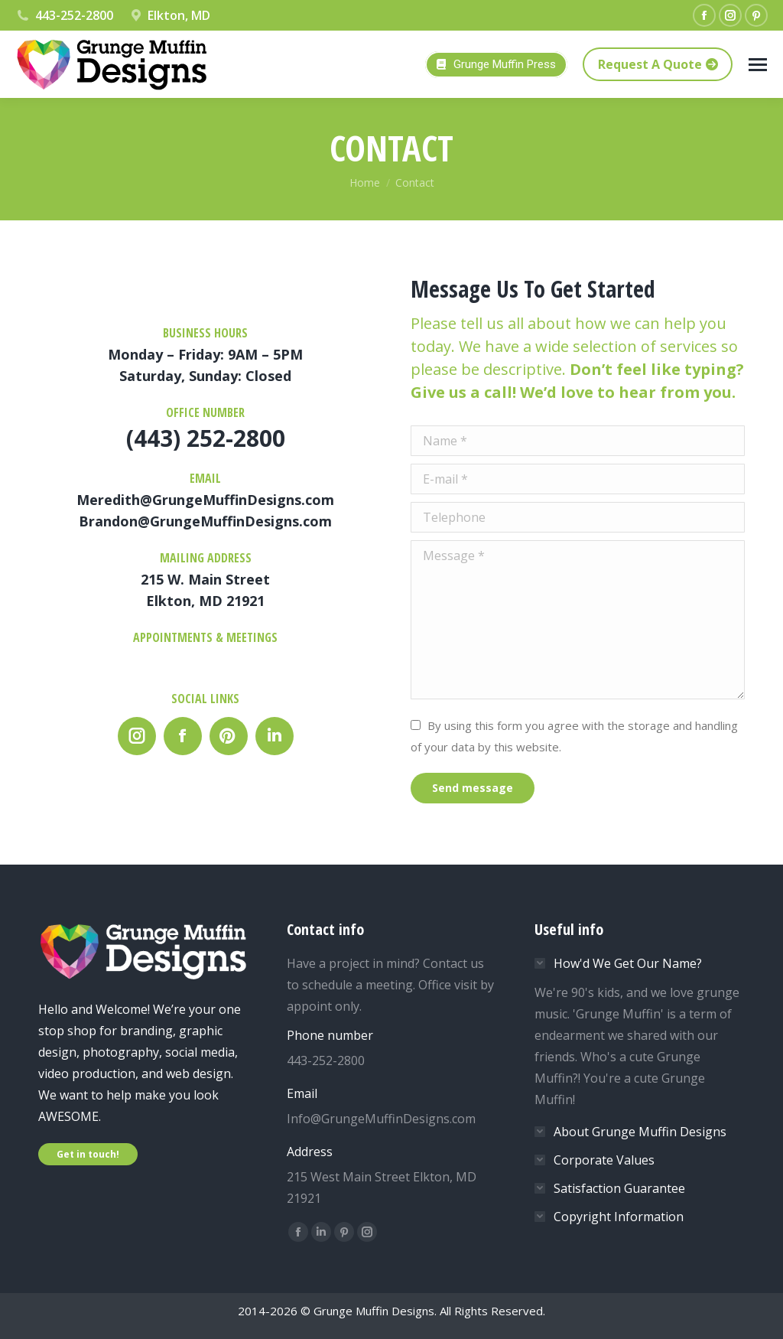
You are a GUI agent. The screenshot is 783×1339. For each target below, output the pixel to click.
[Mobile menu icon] (758, 64)
